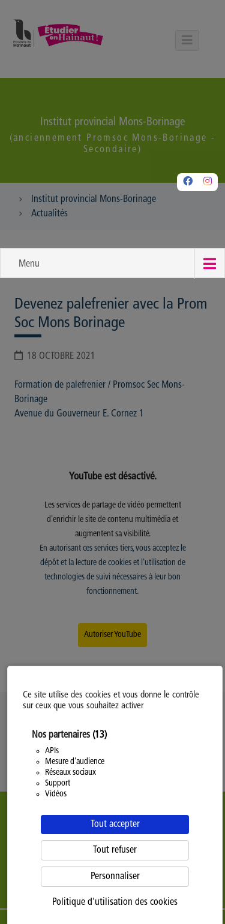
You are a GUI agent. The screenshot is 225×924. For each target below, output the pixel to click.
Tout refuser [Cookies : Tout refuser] (115, 850)
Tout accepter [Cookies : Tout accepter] (115, 824)
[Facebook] (188, 182)
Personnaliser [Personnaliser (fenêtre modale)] (115, 876)
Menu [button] (29, 264)
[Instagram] (207, 182)
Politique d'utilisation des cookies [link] (115, 902)
